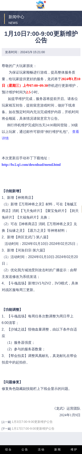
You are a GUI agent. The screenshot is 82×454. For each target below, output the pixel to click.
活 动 (41, 449)
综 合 (8, 449)
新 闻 (57, 449)
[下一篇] (6, 428)
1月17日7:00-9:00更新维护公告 (33, 428)
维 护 (74, 449)
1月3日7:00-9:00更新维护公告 (32, 421)
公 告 (24, 449)
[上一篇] (6, 421)
